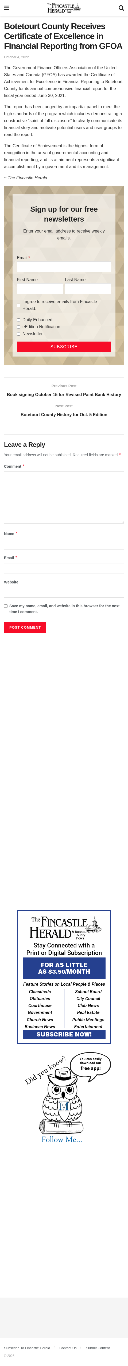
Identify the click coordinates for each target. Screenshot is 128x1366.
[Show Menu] (6, 8)
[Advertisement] (64, 702)
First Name (27, 279)
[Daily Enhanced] (18, 320)
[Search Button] (121, 8)
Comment (14, 466)
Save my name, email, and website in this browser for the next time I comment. (64, 609)
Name (11, 534)
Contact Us (67, 1348)
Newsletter (32, 333)
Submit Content (98, 1348)
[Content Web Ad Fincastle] (64, 976)
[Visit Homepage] (64, 8)
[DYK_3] (64, 1098)
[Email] (64, 266)
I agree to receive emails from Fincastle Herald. (59, 305)
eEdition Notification (41, 326)
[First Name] (40, 288)
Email (22, 258)
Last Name (75, 279)
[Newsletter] (18, 334)
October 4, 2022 (16, 57)
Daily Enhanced (37, 320)
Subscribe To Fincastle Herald (27, 1348)
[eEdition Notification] (18, 327)
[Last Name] (88, 288)
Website (11, 582)
